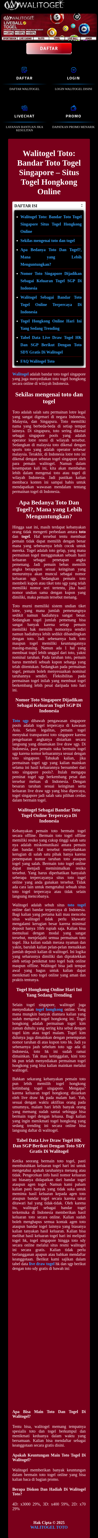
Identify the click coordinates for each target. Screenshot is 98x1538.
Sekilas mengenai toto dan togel (47, 240)
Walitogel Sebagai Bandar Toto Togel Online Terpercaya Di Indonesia (51, 304)
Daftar (49, 48)
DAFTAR (24, 78)
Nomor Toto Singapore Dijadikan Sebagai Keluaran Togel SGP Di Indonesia (51, 280)
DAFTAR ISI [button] (49, 206)
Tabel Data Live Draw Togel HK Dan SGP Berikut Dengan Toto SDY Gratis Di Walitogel (51, 344)
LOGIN (73, 78)
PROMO (73, 116)
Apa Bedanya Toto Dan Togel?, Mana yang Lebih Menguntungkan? (51, 257)
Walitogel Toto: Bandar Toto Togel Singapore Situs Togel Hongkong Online (51, 224)
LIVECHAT (24, 116)
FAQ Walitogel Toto (37, 361)
